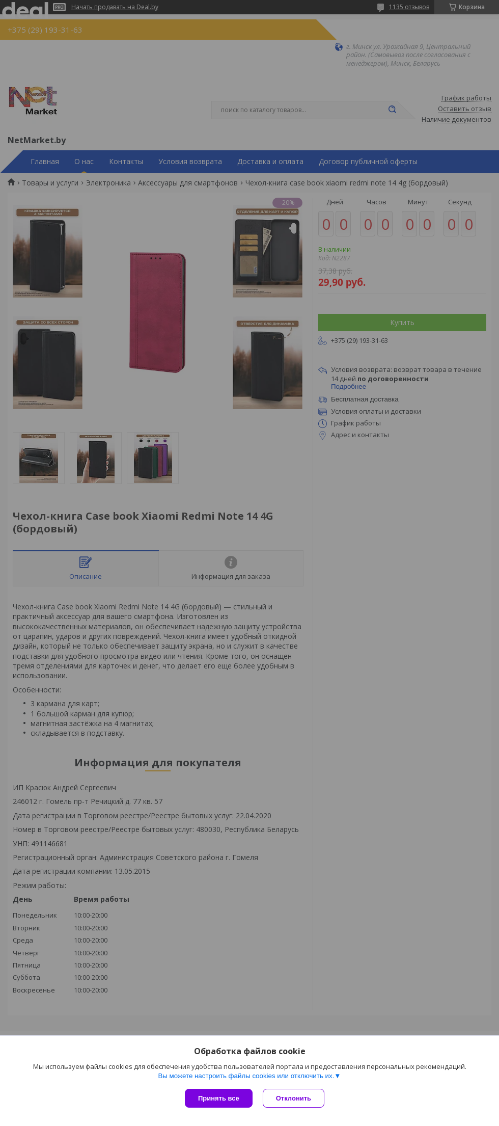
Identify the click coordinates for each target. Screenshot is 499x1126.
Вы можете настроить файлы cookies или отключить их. (246, 1076)
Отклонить (293, 1098)
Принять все (218, 1098)
